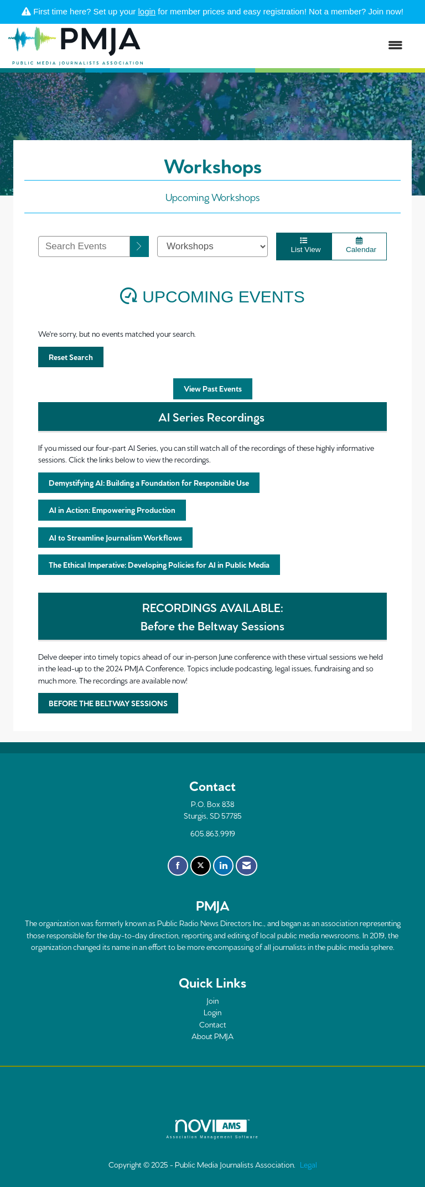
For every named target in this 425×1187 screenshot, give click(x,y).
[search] (139, 246)
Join (212, 1000)
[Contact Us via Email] (246, 866)
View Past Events (213, 388)
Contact (212, 1024)
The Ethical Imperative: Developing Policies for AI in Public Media (159, 564)
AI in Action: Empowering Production (112, 510)
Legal (308, 1164)
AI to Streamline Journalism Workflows (115, 537)
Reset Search (71, 357)
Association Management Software (212, 1129)
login (147, 11)
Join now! (386, 11)
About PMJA (212, 1036)
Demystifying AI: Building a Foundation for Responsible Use (149, 482)
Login (212, 1012)
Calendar (359, 245)
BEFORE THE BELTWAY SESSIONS (108, 703)
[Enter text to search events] (84, 246)
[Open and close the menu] (278, 46)
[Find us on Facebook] (178, 866)
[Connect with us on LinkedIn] (223, 866)
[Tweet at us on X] (200, 866)
